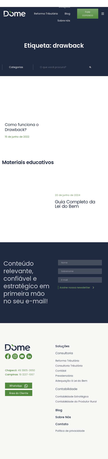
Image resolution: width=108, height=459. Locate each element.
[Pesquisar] (90, 67)
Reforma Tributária (46, 13)
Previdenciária (64, 375)
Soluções (64, 6)
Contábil (60, 370)
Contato (61, 424)
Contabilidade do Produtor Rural (76, 401)
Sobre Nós (63, 417)
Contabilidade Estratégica (72, 396)
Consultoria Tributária (69, 365)
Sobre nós (63, 20)
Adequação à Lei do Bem (71, 380)
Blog (67, 13)
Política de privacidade (70, 431)
